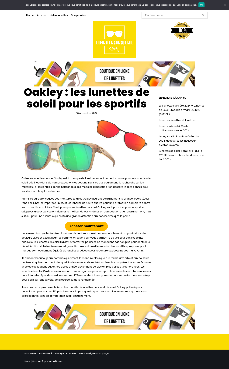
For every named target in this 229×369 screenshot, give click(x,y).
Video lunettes (59, 15)
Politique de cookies (65, 353)
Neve (27, 362)
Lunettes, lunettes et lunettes (177, 120)
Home (30, 15)
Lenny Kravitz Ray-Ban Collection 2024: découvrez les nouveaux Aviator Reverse (179, 141)
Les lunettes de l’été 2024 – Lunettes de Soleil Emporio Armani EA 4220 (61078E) (181, 110)
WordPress (56, 362)
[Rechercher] (170, 15)
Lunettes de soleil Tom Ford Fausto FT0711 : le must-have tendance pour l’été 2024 (182, 155)
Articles (42, 15)
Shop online (79, 15)
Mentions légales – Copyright (94, 353)
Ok (201, 5)
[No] (225, 5)
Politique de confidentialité (38, 353)
